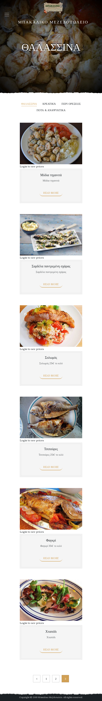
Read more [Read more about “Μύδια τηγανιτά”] (51, 192)
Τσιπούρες (51, 449)
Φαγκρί (51, 540)
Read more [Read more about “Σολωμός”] (51, 375)
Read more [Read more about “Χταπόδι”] (51, 649)
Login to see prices (32, 166)
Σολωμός (51, 357)
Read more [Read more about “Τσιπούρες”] (51, 467)
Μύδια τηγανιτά (51, 175)
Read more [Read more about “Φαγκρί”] (51, 558)
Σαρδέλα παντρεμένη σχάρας (51, 266)
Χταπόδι (51, 631)
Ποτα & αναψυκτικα (51, 110)
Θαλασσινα (29, 104)
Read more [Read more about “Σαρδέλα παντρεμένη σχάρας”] (51, 284)
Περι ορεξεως (71, 104)
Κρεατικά (49, 104)
